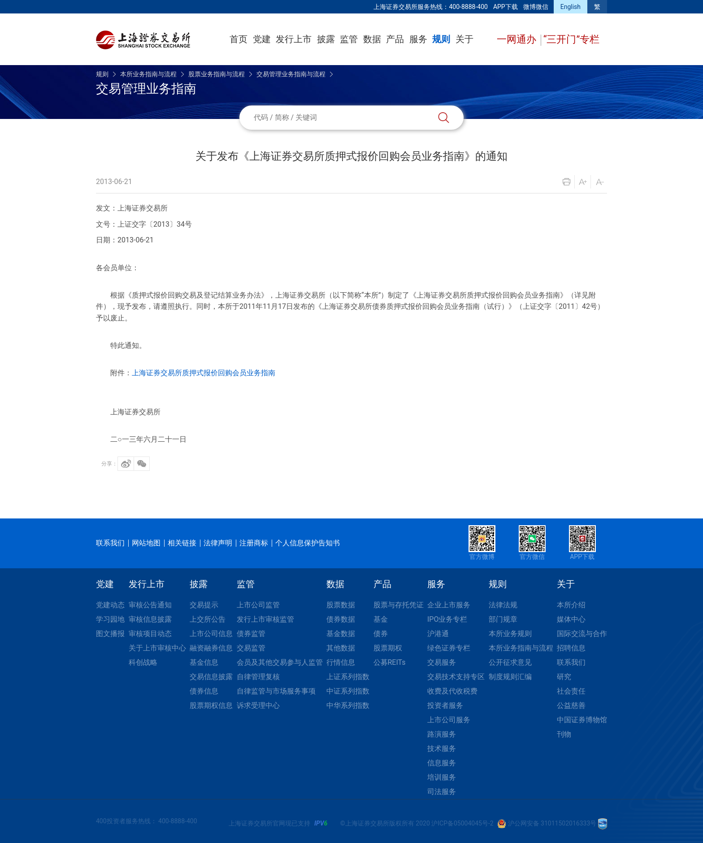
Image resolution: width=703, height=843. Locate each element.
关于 (464, 39)
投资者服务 (445, 705)
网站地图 (146, 543)
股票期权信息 (211, 705)
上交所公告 (208, 619)
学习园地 (110, 619)
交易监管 (251, 648)
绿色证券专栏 (448, 648)
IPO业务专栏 (447, 619)
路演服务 (441, 734)
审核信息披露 (150, 619)
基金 (380, 619)
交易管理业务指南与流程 (290, 74)
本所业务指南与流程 (148, 74)
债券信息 (204, 691)
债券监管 (251, 633)
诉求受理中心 (258, 705)
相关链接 (182, 543)
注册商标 (253, 543)
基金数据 (340, 633)
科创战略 (143, 662)
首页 (238, 39)
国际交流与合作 (582, 633)
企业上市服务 (448, 605)
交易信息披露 (211, 676)
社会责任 (571, 691)
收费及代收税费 (452, 691)
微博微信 (535, 6)
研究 (564, 676)
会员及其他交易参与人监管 (280, 662)
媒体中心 (571, 619)
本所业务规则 (510, 633)
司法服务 (441, 791)
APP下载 (505, 6)
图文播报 (110, 633)
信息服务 (441, 763)
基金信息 (204, 662)
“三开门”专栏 (571, 39)
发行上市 (294, 39)
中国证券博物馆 (582, 720)
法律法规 (503, 605)
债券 (380, 633)
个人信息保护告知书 (307, 543)
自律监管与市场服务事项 (276, 691)
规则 (441, 39)
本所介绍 (571, 605)
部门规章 (503, 619)
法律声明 (218, 543)
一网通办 (517, 39)
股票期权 (387, 648)
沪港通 (438, 633)
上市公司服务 (448, 720)
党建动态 (110, 605)
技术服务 (441, 748)
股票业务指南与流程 (216, 74)
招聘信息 (571, 648)
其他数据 (340, 648)
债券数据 (340, 619)
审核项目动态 (150, 633)
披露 (326, 39)
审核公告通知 (150, 605)
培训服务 (441, 777)
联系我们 (110, 543)
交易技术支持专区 (456, 676)
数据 (372, 39)
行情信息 (340, 662)
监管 (349, 39)
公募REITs (389, 662)
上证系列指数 (347, 676)
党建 (262, 39)
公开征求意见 (510, 662)
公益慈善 (571, 705)
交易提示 (204, 605)
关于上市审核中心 (157, 648)
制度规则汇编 (510, 676)
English (570, 6)
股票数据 (340, 605)
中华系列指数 (347, 705)
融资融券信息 (211, 648)
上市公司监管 (258, 605)
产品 (395, 39)
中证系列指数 (347, 691)
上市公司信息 (211, 633)
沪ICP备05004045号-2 (462, 823)
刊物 (564, 734)
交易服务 (441, 662)
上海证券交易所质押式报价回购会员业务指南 (203, 373)
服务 (418, 39)
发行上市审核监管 (265, 619)
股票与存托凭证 (398, 605)
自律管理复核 (258, 676)
